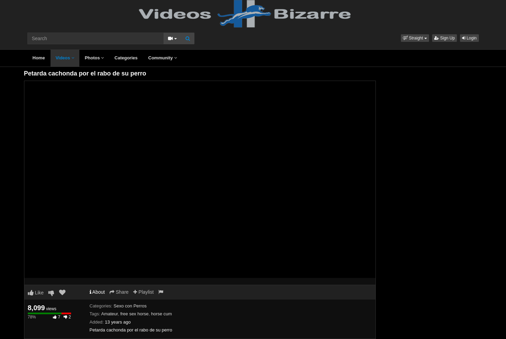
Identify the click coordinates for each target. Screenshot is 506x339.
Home (39, 57)
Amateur (109, 313)
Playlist (143, 292)
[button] (415, 38)
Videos (65, 57)
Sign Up (444, 38)
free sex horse (134, 313)
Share (119, 292)
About (97, 292)
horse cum (161, 313)
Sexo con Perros (130, 305)
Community (162, 57)
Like (36, 292)
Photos (94, 57)
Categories (125, 57)
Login (469, 38)
